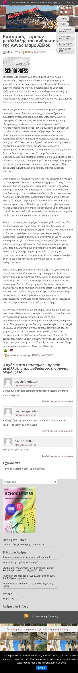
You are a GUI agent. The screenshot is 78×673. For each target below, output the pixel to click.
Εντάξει (41, 668)
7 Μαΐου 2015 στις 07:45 (25, 415)
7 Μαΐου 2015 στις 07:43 (25, 386)
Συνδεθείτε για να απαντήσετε (57, 401)
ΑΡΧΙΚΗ (63, 19)
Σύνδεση (69, 2)
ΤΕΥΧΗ (62, 24)
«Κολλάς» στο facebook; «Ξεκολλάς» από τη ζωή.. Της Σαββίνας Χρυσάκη (29, 577)
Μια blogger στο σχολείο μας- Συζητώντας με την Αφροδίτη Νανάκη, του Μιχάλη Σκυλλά (28, 569)
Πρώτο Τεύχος (10, 544)
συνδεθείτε (38, 468)
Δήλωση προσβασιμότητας (57, 629)
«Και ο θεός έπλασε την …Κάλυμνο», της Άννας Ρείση (28, 584)
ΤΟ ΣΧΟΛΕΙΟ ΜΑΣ (65, 50)
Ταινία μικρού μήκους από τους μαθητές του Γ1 (27, 557)
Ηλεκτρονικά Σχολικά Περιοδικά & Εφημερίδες (36, 2)
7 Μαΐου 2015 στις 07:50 (25, 445)
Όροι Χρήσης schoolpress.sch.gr (24, 629)
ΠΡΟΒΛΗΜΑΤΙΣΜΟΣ (35, 52)
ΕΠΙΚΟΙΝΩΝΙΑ (65, 44)
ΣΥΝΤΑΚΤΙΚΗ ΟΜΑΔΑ (65, 30)
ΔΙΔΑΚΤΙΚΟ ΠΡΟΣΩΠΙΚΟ (65, 37)
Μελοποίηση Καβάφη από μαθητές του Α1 (25, 562)
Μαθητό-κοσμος (64, 9)
